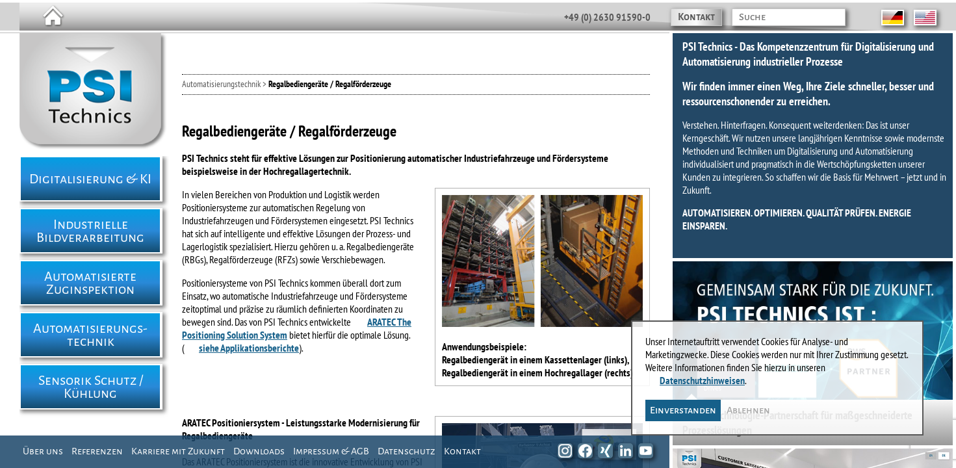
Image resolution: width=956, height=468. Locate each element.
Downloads (259, 451)
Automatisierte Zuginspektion (90, 282)
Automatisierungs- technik (90, 334)
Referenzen (97, 451)
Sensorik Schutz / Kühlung (90, 386)
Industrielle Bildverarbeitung (90, 230)
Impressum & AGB (331, 451)
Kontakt (696, 17)
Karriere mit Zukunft (178, 451)
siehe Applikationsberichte (249, 347)
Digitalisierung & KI (90, 179)
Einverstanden (683, 410)
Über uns (43, 451)
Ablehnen (748, 410)
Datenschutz (406, 451)
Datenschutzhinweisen (702, 380)
